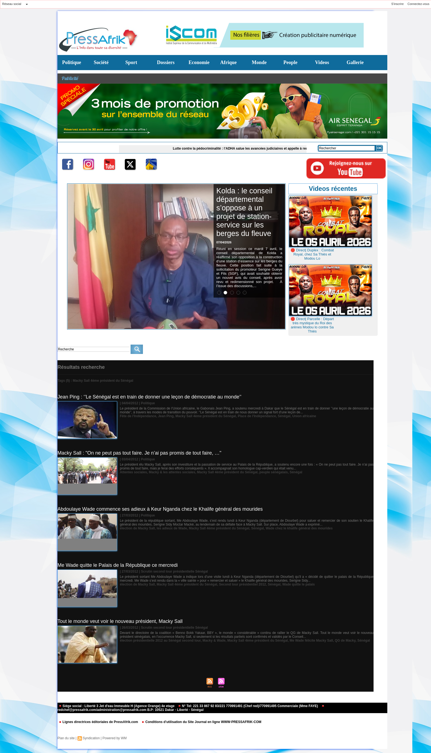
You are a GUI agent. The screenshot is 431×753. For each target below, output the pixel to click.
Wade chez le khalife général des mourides (299, 528)
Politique (71, 62)
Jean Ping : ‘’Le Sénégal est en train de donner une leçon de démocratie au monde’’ (149, 397)
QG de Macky (345, 640)
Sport (131, 62)
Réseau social (11, 4)
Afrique (228, 62)
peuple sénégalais (273, 472)
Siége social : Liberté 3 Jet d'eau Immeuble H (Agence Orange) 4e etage (117, 706)
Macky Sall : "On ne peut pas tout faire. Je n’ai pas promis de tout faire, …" (139, 453)
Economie (199, 62)
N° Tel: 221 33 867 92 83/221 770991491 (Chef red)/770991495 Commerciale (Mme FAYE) (248, 706)
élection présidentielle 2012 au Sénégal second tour (160, 640)
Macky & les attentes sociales (172, 472)
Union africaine (304, 416)
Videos (322, 62)
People (290, 62)
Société (101, 62)
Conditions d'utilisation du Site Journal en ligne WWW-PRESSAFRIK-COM (201, 722)
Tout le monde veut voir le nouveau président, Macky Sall (120, 621)
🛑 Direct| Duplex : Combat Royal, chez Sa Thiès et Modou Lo (312, 254)
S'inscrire (397, 4)
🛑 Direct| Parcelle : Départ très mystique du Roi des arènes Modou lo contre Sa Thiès (312, 325)
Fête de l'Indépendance (138, 416)
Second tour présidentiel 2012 (242, 584)
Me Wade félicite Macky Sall (311, 640)
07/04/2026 (223, 242)
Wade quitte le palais (298, 584)
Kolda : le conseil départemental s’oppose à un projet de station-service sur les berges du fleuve (244, 212)
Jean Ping (166, 416)
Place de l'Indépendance (257, 416)
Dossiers (166, 62)
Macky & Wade (214, 640)
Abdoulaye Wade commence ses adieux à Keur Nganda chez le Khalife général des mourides (160, 509)
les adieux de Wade (172, 528)
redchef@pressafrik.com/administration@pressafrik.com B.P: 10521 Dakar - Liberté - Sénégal (190, 708)
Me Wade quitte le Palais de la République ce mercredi (117, 565)
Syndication (91, 738)
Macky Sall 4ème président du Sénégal (205, 416)
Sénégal (284, 416)
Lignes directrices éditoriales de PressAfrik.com (99, 722)
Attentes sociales (133, 472)
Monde (259, 62)
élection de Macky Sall (137, 528)
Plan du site (66, 738)
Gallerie (355, 62)
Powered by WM (115, 738)
